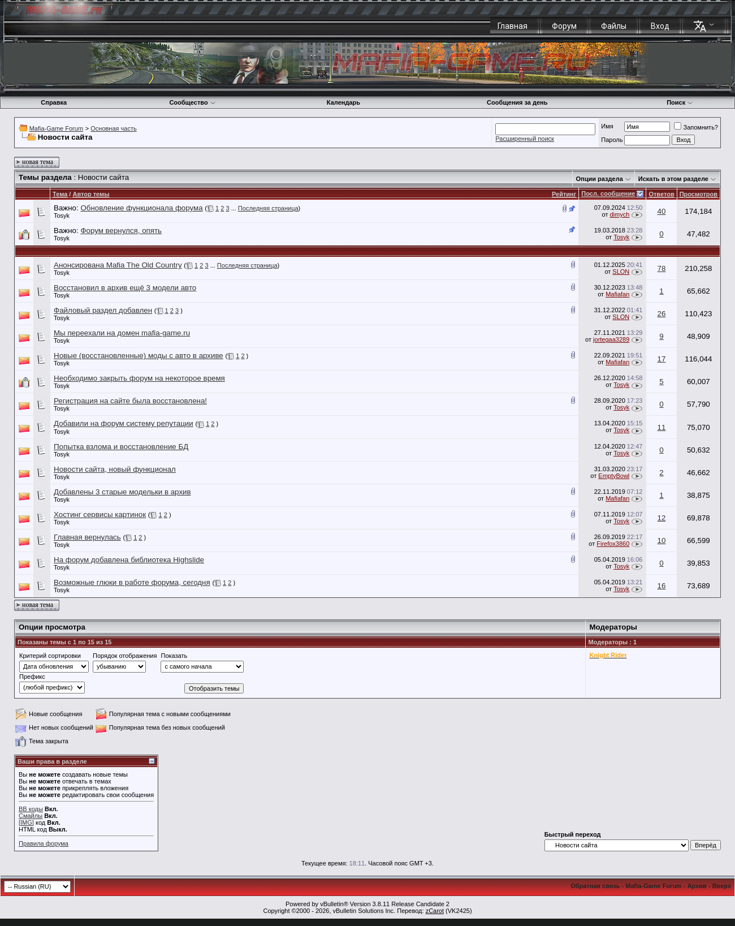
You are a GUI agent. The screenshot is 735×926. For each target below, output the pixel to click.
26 (662, 313)
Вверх (721, 885)
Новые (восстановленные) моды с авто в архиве (138, 355)
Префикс (32, 676)
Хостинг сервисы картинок (100, 514)
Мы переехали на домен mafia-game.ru (122, 333)
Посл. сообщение (608, 193)
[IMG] (26, 822)
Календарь (343, 102)
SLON (620, 271)
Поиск (680, 102)
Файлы (613, 26)
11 (662, 427)
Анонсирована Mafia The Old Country (118, 265)
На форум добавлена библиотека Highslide (129, 559)
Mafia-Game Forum (56, 128)
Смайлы (30, 815)
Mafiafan (617, 294)
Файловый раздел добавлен (103, 310)
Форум (564, 26)
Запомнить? (696, 127)
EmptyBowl (613, 475)
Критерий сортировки (50, 655)
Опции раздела (599, 178)
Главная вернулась (87, 537)
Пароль (611, 139)
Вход (660, 26)
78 (662, 268)
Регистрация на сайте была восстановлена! (130, 401)
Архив (697, 885)
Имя (607, 126)
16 (662, 586)
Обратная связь (595, 885)
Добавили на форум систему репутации (123, 423)
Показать (174, 655)
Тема (60, 194)
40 (662, 211)
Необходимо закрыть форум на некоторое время (139, 378)
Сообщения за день (517, 102)
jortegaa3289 (611, 339)
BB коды (31, 809)
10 (662, 540)
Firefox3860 (612, 543)
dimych (619, 214)
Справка (54, 102)
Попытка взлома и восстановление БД (121, 446)
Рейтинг (564, 194)
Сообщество (192, 102)
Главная (513, 26)
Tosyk (62, 215)
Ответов (661, 194)
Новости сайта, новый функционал (115, 469)
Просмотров (698, 194)
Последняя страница (268, 208)
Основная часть (113, 128)
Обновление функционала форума (141, 208)
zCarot (435, 910)
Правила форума (43, 843)
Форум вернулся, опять (121, 230)
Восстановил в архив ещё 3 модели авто (125, 287)
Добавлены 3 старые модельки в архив (122, 492)
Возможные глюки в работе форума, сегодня (132, 582)
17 (662, 359)
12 (662, 518)
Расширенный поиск (524, 138)
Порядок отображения (125, 655)
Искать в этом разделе (673, 178)
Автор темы (90, 194)
